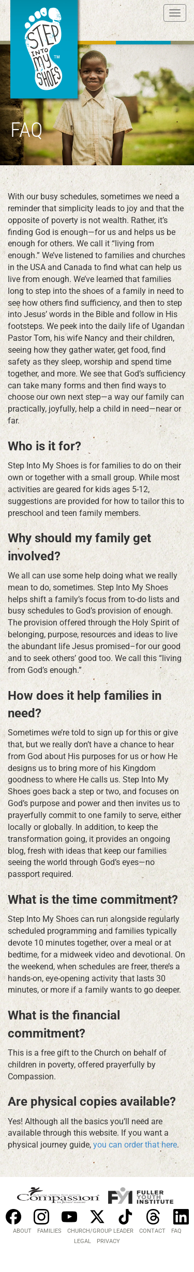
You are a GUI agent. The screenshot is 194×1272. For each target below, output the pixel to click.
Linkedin (181, 1216)
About (22, 1231)
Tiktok (125, 1216)
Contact (152, 1231)
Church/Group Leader (100, 1231)
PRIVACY (108, 1241)
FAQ (176, 1231)
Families (49, 1231)
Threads (153, 1216)
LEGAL (82, 1241)
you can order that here (135, 1145)
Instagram (41, 1216)
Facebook (13, 1216)
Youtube (69, 1216)
